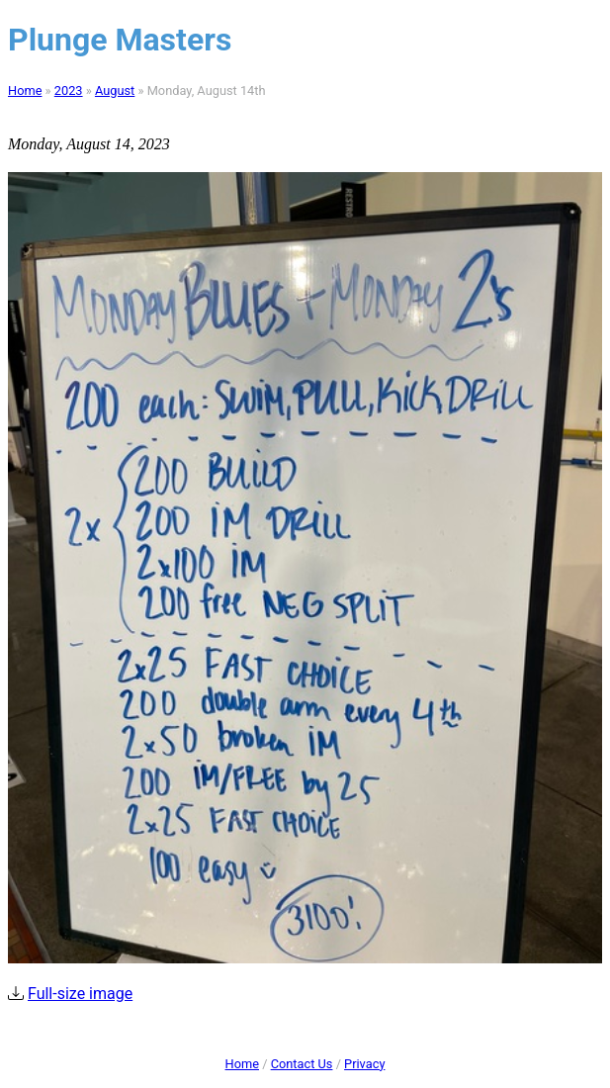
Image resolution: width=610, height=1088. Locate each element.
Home (25, 90)
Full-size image (80, 993)
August (114, 90)
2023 (68, 90)
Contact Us (302, 1063)
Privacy (364, 1063)
